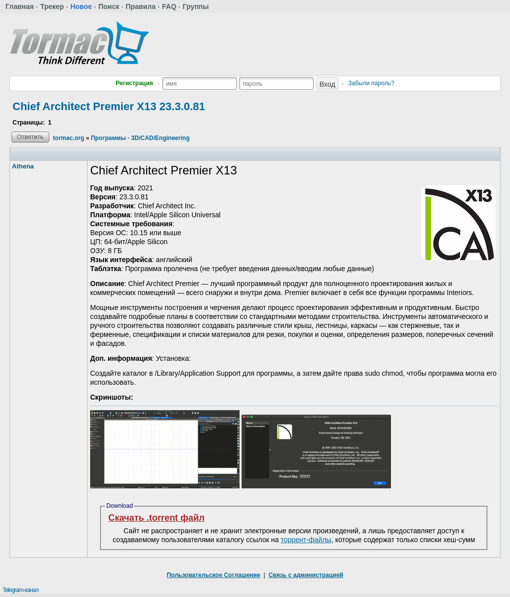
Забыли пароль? (371, 83)
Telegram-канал (20, 590)
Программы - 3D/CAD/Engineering (140, 138)
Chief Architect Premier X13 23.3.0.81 (108, 106)
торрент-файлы (306, 540)
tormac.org (68, 138)
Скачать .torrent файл (156, 518)
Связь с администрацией (305, 575)
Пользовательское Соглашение (213, 575)
